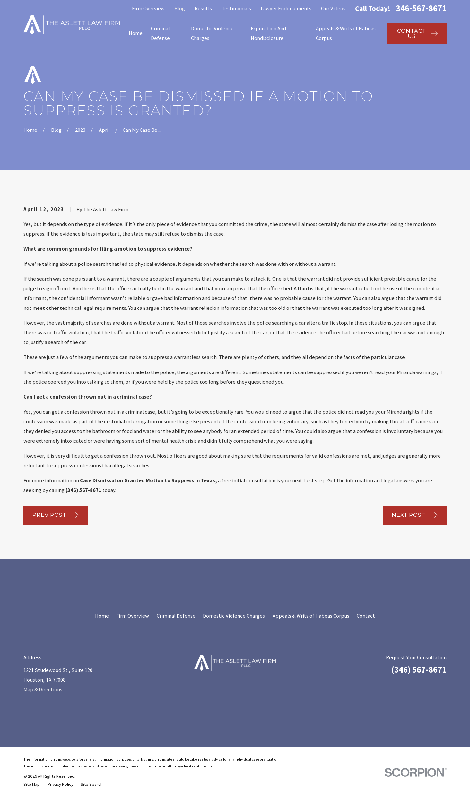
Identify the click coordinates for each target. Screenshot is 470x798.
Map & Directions (42, 689)
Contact (366, 616)
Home (102, 616)
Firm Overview (148, 8)
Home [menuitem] (136, 33)
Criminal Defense (176, 616)
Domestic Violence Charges (234, 616)
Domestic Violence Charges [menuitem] (212, 33)
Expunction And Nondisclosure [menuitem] (268, 33)
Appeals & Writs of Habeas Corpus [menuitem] (346, 33)
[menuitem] (31, 784)
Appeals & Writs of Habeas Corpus (311, 616)
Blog (179, 8)
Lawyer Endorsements (286, 8)
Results (203, 8)
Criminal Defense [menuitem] (160, 33)
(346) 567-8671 (419, 669)
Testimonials (236, 8)
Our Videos (333, 8)
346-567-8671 (421, 8)
